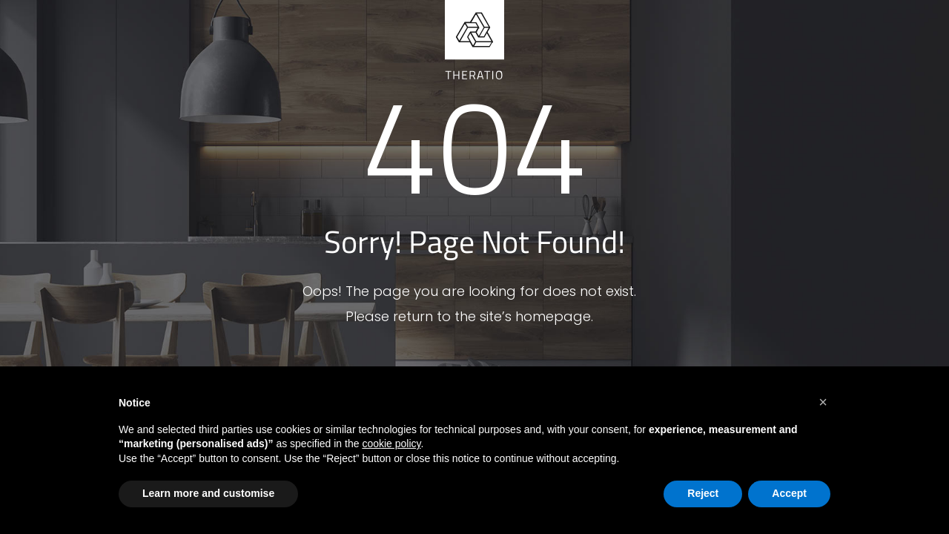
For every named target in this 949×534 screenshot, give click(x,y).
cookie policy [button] (391, 443)
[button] (823, 402)
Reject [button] (702, 493)
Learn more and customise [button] (208, 493)
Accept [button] (789, 493)
